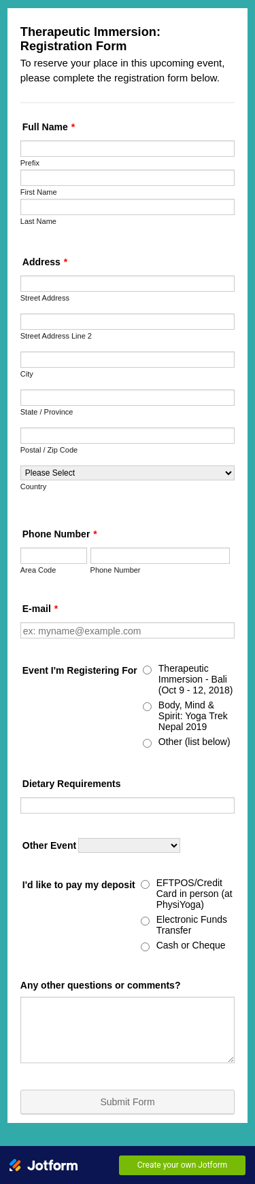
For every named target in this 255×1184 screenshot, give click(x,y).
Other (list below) (194, 741)
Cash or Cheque (191, 945)
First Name (38, 192)
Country (33, 486)
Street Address (44, 298)
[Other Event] (129, 845)
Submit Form (127, 1101)
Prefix (29, 163)
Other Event (49, 845)
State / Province (46, 412)
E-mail (40, 608)
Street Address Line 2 (56, 336)
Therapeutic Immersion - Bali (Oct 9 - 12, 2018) (195, 679)
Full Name (48, 126)
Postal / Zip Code (49, 450)
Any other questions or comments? (100, 985)
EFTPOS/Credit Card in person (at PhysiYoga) (194, 893)
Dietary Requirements (71, 783)
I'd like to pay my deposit (78, 884)
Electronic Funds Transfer (191, 925)
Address (44, 261)
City (26, 374)
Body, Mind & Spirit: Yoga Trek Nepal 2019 (193, 716)
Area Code (38, 570)
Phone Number (59, 534)
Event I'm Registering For (79, 670)
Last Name (38, 221)
